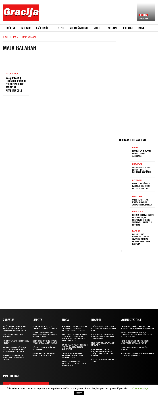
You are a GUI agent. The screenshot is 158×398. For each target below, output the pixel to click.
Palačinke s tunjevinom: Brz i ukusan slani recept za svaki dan (103, 337)
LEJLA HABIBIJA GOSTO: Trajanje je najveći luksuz (45, 327)
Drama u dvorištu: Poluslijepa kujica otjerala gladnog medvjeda (137, 327)
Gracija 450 (143, 18)
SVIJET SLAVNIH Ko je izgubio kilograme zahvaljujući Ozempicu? (142, 202)
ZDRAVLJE (137, 164)
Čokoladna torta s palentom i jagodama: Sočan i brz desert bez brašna (102, 352)
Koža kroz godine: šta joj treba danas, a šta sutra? (45, 342)
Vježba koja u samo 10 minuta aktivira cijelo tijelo (13, 357)
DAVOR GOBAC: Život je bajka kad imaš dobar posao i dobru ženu (141, 186)
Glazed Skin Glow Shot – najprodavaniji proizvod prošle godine (45, 335)
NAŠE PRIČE (12, 74)
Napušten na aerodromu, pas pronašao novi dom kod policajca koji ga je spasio (137, 335)
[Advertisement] (98, 13)
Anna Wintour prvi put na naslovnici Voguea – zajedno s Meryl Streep (74, 328)
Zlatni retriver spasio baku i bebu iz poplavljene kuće (137, 354)
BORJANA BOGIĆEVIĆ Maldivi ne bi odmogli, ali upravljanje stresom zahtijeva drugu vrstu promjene (143, 220)
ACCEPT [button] (79, 393)
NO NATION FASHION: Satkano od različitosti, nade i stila (74, 364)
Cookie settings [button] (140, 388)
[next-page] (126, 251)
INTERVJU (137, 180)
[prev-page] (121, 251)
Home (5, 36)
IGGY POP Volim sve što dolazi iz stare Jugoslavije (141, 153)
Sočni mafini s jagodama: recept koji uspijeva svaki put (103, 328)
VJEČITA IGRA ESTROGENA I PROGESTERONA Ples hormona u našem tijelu (142, 169)
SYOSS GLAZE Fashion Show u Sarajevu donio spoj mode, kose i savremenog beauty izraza (74, 338)
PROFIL (135, 148)
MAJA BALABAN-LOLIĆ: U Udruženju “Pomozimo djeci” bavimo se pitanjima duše (16, 84)
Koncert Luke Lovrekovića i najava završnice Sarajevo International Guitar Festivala (141, 239)
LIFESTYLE (137, 196)
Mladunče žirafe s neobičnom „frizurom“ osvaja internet (135, 342)
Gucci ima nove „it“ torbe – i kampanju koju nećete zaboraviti (75, 347)
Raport (136, 231)
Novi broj (143, 15)
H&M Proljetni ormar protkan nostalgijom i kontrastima (73, 355)
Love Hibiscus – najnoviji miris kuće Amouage (44, 354)
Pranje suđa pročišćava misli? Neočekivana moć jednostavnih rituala (14, 349)
